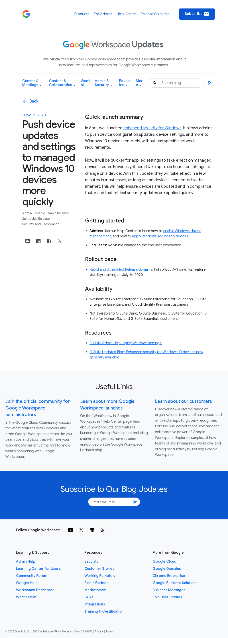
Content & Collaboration (62, 83)
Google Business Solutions (175, 583)
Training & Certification (104, 611)
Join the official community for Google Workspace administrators (37, 408)
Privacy (99, 631)
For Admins (103, 14)
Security (91, 561)
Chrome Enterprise (169, 576)
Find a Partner (96, 583)
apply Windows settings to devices (160, 236)
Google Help (27, 583)
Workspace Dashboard (35, 590)
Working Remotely (99, 576)
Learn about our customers (183, 401)
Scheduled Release (36, 219)
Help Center (126, 14)
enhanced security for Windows (152, 128)
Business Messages (169, 590)
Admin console (34, 213)
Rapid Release (58, 213)
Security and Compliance (40, 224)
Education (125, 83)
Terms (109, 631)
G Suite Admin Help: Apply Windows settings (126, 343)
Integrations (94, 604)
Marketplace (95, 590)
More (139, 83)
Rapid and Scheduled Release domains (121, 269)
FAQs (88, 597)
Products (81, 14)
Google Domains (167, 568)
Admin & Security (103, 83)
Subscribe (197, 14)
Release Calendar (154, 14)
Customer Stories (99, 568)
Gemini (85, 83)
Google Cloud (164, 561)
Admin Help (25, 561)
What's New (26, 597)
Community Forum (31, 576)
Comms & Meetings (31, 83)
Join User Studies (167, 597)
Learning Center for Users (38, 568)
